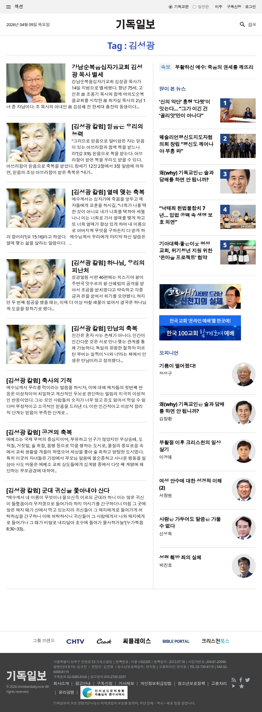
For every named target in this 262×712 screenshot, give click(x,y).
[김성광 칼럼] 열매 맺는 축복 (108, 192)
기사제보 (126, 683)
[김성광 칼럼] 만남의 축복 (104, 328)
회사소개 (61, 683)
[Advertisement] (131, 609)
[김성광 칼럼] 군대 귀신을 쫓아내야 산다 (57, 490)
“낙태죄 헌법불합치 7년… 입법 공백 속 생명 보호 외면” (186, 215)
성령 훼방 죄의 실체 (180, 557)
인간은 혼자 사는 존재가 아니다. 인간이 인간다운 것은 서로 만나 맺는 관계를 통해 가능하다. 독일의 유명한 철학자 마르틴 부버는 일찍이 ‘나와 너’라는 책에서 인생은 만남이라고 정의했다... (109, 347)
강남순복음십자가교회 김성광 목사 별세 (107, 71)
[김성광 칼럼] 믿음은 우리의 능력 (107, 130)
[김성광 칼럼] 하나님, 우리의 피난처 (108, 266)
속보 (166, 67)
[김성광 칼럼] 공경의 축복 (39, 432)
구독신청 (234, 6)
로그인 (250, 6)
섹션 (14, 6)
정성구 (165, 374)
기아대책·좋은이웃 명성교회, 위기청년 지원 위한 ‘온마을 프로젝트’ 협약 (185, 250)
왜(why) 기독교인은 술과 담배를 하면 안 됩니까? (186, 176)
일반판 (203, 6)
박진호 (165, 565)
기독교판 (181, 6)
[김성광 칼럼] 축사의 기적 (39, 381)
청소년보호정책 (191, 683)
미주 (218, 6)
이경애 (165, 457)
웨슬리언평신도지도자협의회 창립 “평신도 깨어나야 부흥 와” (186, 144)
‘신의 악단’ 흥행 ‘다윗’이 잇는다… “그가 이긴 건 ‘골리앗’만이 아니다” (184, 108)
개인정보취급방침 (156, 683)
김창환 (165, 419)
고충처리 (219, 683)
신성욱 (165, 534)
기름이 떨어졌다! (177, 365)
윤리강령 (66, 692)
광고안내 (83, 683)
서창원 (165, 495)
